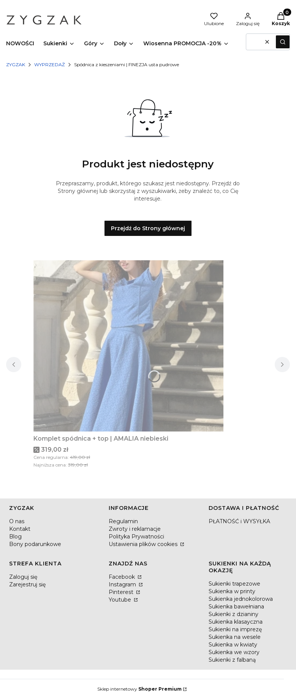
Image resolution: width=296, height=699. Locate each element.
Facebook (122, 576)
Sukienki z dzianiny (233, 614)
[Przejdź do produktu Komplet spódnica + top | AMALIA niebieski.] (128, 346)
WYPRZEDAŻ (49, 64)
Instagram (123, 584)
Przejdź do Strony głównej (148, 228)
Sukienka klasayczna (236, 621)
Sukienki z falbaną (232, 659)
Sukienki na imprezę (235, 629)
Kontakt (19, 528)
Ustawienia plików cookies (144, 544)
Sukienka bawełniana (236, 606)
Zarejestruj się (27, 584)
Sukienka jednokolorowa (241, 599)
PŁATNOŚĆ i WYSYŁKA (239, 521)
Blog (15, 536)
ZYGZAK (15, 64)
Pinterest (122, 592)
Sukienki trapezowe (234, 583)
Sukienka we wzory (234, 652)
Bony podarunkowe (35, 544)
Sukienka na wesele (235, 637)
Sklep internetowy (139, 689)
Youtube (121, 599)
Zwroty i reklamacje (135, 528)
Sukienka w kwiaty (233, 644)
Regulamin (123, 521)
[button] (283, 41)
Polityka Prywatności (136, 536)
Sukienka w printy (232, 591)
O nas (16, 521)
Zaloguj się (23, 576)
